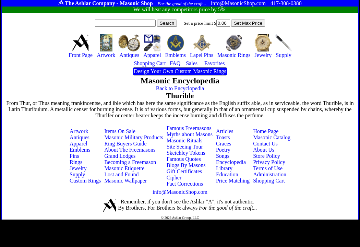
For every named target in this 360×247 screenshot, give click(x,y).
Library (224, 168)
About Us (263, 150)
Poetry (223, 150)
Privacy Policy (269, 162)
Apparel (78, 143)
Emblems (80, 150)
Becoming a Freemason (130, 162)
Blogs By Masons (186, 165)
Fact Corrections (185, 184)
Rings (76, 162)
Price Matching (233, 181)
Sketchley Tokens (186, 153)
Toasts (223, 137)
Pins (74, 156)
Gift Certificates (184, 171)
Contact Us (265, 143)
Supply (77, 174)
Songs (222, 156)
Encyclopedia (231, 162)
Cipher (174, 177)
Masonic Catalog (271, 137)
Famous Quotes (184, 159)
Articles (224, 131)
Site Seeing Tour (185, 147)
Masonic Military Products (133, 137)
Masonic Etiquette (124, 168)
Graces (223, 143)
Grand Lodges (119, 156)
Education (227, 174)
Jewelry (78, 168)
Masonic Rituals (184, 140)
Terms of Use (268, 168)
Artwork (79, 131)
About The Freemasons (129, 150)
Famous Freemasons (189, 128)
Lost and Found (121, 174)
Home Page (265, 131)
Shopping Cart (269, 181)
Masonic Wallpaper (125, 181)
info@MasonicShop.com (180, 192)
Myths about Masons (190, 134)
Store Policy (266, 156)
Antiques (79, 137)
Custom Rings (85, 181)
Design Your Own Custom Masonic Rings (180, 71)
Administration (269, 174)
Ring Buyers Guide (125, 143)
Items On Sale (119, 131)
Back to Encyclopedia (180, 88)
